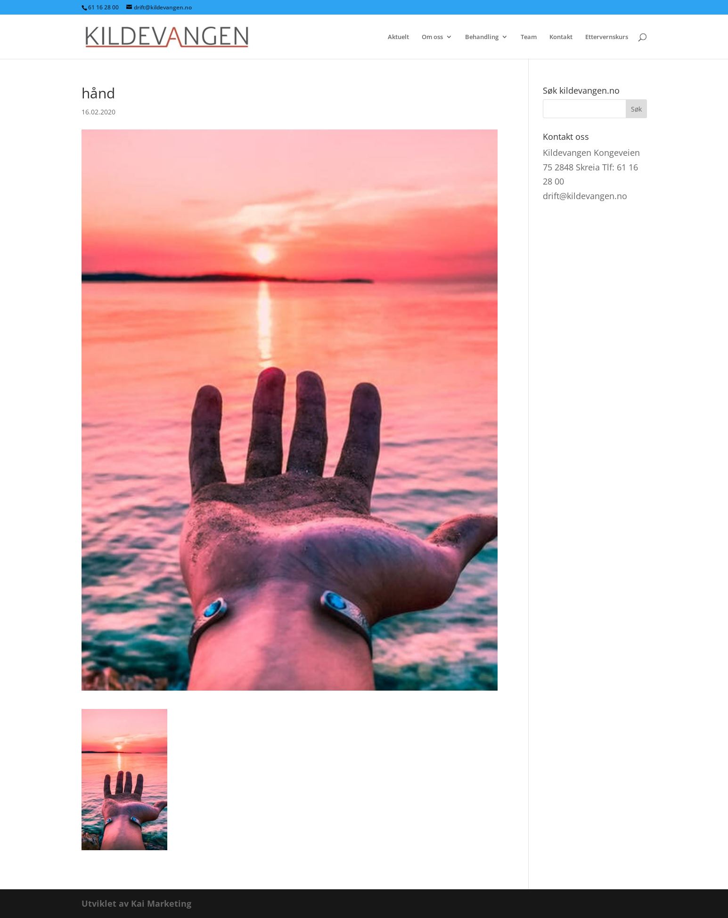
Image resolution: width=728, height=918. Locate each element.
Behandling (482, 37)
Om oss (432, 37)
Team (529, 37)
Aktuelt (398, 37)
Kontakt (561, 37)
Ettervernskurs (606, 37)
